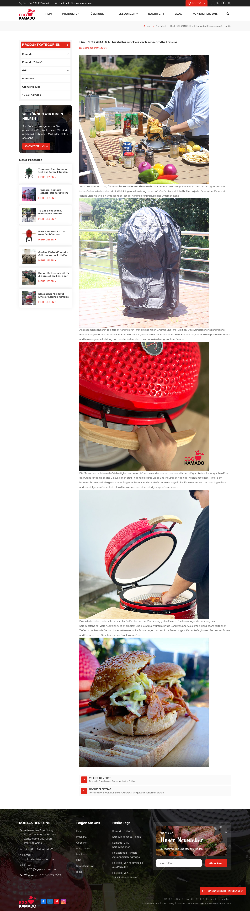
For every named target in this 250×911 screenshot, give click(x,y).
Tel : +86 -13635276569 (34, 3)
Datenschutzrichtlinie (187, 903)
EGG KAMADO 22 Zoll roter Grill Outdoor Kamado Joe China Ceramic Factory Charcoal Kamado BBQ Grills (52, 233)
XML (164, 903)
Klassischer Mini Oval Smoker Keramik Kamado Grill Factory (53, 295)
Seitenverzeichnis (150, 903)
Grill (24, 70)
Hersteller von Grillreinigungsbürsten (125, 874)
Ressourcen (126, 13)
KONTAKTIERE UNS (35, 146)
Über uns (97, 13)
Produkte (81, 836)
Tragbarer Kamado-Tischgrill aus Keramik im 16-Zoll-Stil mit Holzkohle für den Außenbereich (53, 191)
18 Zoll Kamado (31, 94)
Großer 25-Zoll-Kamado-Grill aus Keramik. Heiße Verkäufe (53, 254)
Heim (48, 13)
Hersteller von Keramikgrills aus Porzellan (128, 864)
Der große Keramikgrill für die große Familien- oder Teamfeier (53, 274)
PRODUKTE (70, 13)
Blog (178, 13)
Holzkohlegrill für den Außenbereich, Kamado (126, 854)
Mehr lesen (47, 177)
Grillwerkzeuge (31, 86)
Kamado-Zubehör (32, 62)
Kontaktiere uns (205, 13)
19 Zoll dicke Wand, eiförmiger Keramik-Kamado (50, 212)
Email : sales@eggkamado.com (72, 3)
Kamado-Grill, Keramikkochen (121, 844)
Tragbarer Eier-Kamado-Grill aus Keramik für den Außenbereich (53, 171)
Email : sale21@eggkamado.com (40, 867)
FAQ (78, 860)
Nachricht (156, 13)
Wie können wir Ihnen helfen (42, 116)
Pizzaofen (28, 78)
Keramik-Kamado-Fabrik (126, 836)
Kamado (27, 54)
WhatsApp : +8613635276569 (42, 875)
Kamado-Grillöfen (122, 831)
